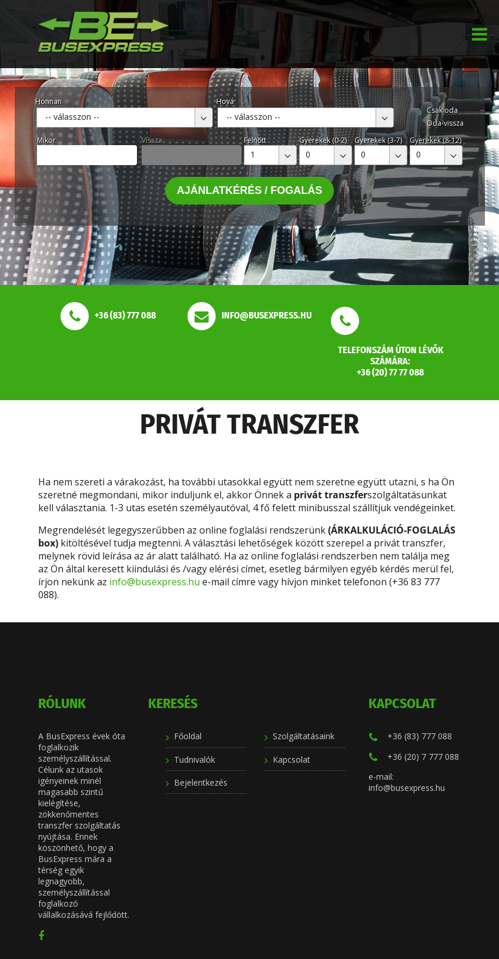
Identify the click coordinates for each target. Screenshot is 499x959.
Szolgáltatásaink (303, 736)
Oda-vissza (445, 123)
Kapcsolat (291, 759)
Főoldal (188, 736)
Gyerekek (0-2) (323, 140)
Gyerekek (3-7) (378, 140)
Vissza (152, 140)
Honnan (48, 101)
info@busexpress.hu (154, 581)
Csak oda (442, 110)
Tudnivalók (194, 759)
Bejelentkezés (200, 782)
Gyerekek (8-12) (435, 140)
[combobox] (124, 117)
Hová (225, 101)
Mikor (46, 140)
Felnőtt (255, 140)
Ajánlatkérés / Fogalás (250, 190)
